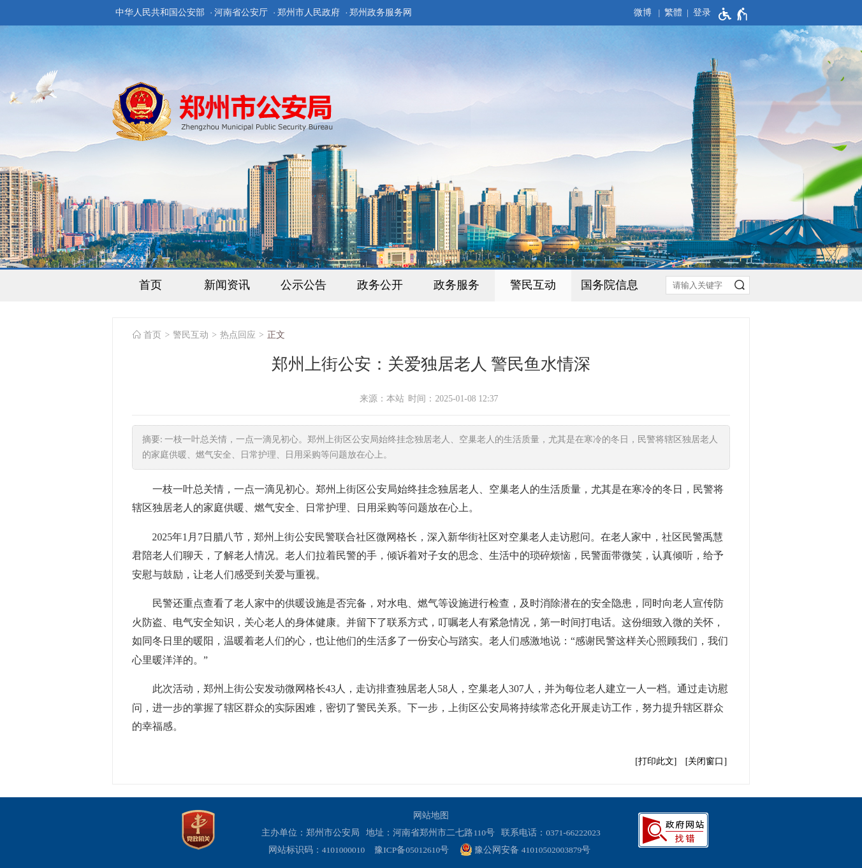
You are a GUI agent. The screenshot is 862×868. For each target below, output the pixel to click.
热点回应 (238, 335)
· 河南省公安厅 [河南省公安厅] (239, 12)
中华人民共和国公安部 (160, 12)
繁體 (673, 12)
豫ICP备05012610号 (411, 850)
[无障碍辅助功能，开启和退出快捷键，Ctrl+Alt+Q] (733, 14)
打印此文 (656, 761)
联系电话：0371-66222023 (551, 832)
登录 (702, 12)
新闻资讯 (227, 284)
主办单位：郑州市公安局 (312, 832)
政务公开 (380, 284)
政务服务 (456, 284)
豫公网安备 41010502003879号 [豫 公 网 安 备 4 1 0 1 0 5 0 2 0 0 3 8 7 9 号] (525, 849)
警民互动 (533, 284)
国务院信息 (609, 284)
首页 (150, 284)
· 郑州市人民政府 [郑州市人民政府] (307, 12)
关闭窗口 (706, 761)
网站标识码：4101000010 (318, 850)
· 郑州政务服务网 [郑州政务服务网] (379, 12)
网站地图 (431, 815)
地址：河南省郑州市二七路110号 (432, 832)
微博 (643, 12)
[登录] (696, 12)
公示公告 (303, 284)
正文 (276, 335)
